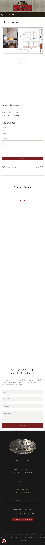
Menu (42, 14)
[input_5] (22, 148)
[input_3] (22, 133)
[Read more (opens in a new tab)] (8, 15)
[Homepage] (22, 6)
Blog (40, 534)
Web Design (4, 538)
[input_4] (22, 138)
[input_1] (22, 127)
